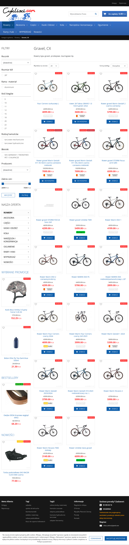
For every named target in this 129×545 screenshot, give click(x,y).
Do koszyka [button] (80, 121)
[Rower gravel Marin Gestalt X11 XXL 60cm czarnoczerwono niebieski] (81, 162)
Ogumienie (103, 25)
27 (4, 128)
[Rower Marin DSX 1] (113, 220)
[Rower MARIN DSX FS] (80, 277)
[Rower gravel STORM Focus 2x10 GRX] (113, 161)
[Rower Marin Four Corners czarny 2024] (48, 335)
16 (4, 114)
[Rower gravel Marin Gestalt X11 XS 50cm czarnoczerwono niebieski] (48, 162)
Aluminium (8, 87)
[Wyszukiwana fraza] (81, 14)
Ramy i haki (8, 32)
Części (33, 25)
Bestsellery (10, 378)
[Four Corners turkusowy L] (48, 103)
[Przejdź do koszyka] (117, 14)
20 (4, 121)
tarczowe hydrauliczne (13, 143)
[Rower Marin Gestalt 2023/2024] (48, 392)
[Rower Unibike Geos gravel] (80, 448)
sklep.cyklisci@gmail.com (111, 525)
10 (4, 103)
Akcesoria (20, 25)
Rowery (6, 25)
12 (4, 110)
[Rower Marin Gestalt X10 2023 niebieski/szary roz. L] (81, 392)
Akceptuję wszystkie (115, 538)
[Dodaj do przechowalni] (36, 74)
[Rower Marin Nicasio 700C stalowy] (48, 449)
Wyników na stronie (41, 66)
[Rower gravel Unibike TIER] (81, 220)
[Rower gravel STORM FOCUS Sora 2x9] (48, 221)
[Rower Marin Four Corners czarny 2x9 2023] (81, 335)
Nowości (38, 32)
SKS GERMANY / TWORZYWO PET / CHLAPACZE (15, 156)
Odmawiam (96, 538)
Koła (62, 25)
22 (4, 125)
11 (4, 106)
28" (4, 75)
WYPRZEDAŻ (25, 32)
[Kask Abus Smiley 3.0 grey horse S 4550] (16, 311)
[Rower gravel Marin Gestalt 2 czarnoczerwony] (113, 104)
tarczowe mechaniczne (13, 139)
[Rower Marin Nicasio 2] (113, 391)
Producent (7, 163)
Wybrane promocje (15, 272)
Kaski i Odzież (48, 25)
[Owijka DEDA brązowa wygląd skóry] (16, 416)
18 (4, 117)
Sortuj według (105, 66)
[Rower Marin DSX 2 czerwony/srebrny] (48, 278)
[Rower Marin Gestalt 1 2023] (113, 334)
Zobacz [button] (48, 121)
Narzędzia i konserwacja (81, 25)
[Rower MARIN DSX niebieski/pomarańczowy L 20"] (113, 278)
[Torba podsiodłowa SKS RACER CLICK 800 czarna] (16, 473)
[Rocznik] (16, 62)
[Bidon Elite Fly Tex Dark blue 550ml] (16, 359)
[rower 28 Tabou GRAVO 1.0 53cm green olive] (81, 104)
